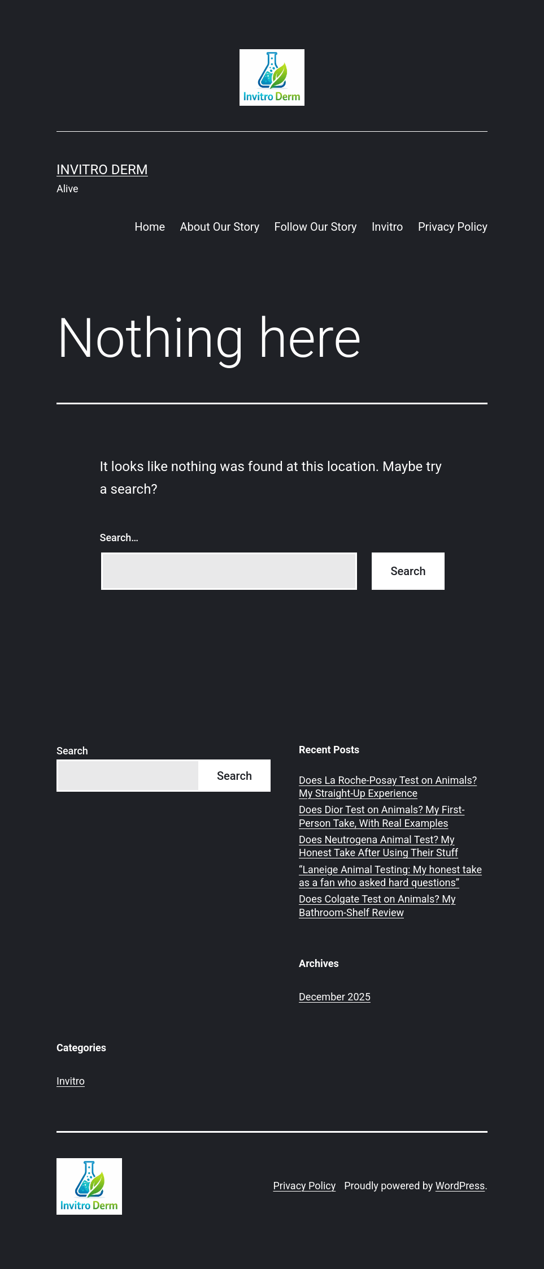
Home (149, 227)
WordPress (460, 1186)
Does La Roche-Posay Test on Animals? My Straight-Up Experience (388, 786)
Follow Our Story (316, 227)
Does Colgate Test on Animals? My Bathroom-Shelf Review (377, 905)
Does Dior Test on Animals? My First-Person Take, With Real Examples (381, 816)
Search (72, 751)
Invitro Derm (102, 170)
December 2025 (335, 997)
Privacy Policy (453, 227)
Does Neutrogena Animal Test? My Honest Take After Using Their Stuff (378, 846)
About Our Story (219, 227)
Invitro (387, 227)
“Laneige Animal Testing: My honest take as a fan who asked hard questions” (390, 876)
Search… (119, 537)
